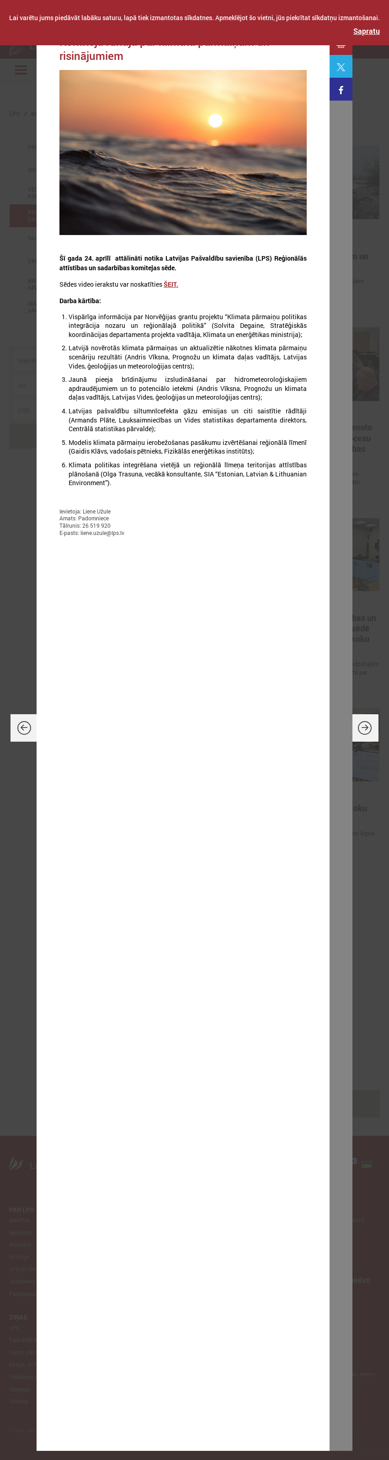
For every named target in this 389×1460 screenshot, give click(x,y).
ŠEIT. (171, 284)
